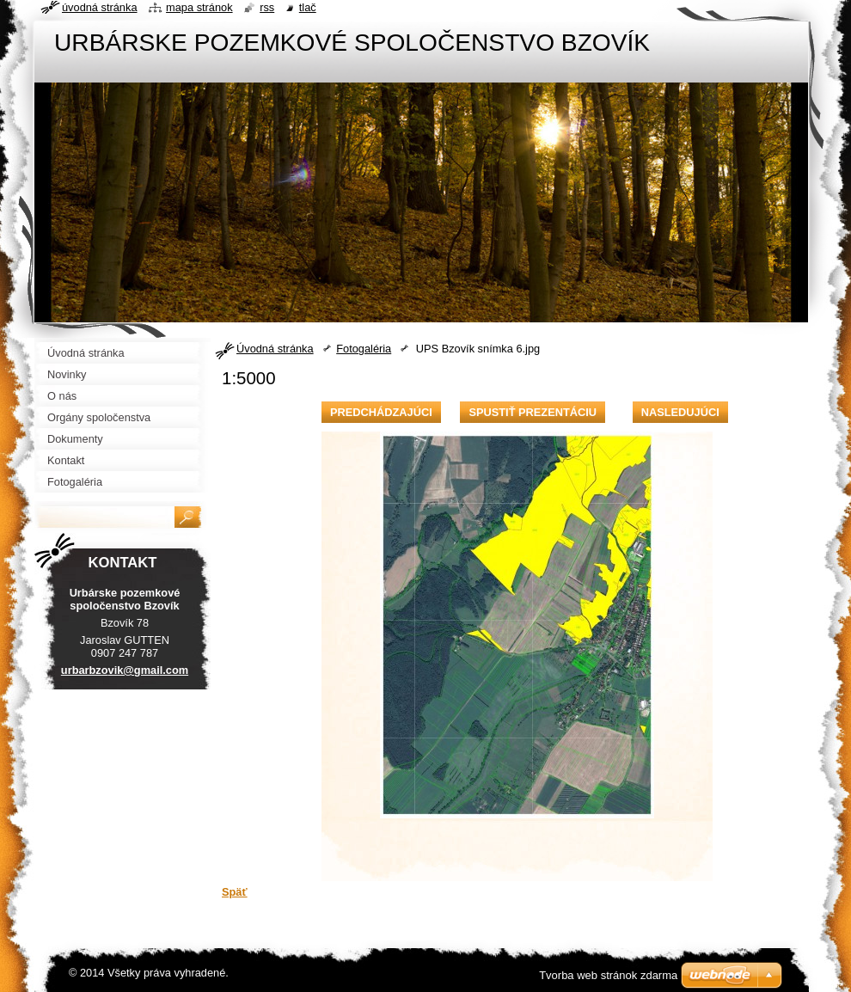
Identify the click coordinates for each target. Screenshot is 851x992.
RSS (267, 7)
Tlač (307, 7)
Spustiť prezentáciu (532, 412)
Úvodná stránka (275, 348)
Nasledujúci (680, 412)
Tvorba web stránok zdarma (608, 975)
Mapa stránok (199, 7)
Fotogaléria (363, 348)
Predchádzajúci (381, 412)
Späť (235, 891)
